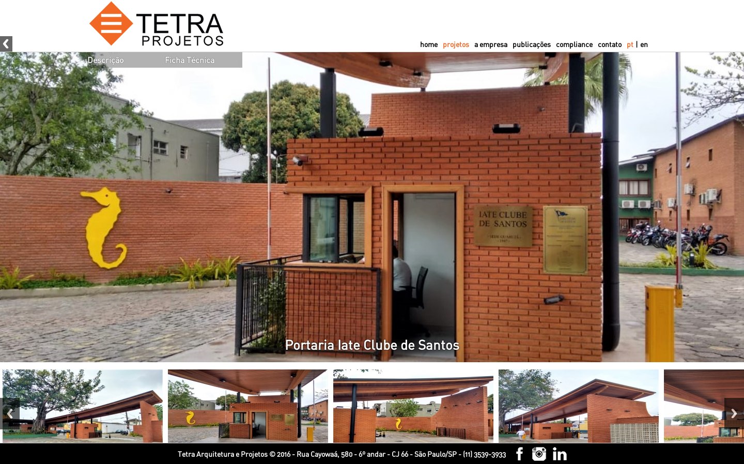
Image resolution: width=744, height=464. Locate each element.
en (644, 44)
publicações (532, 44)
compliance (574, 44)
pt (630, 44)
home (429, 44)
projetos (456, 44)
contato (610, 44)
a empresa (490, 44)
